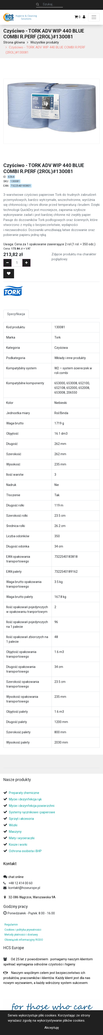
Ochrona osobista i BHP (25, 851)
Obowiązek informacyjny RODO (23, 939)
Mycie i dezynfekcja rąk (25, 799)
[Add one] (26, 263)
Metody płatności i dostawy (21, 934)
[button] (8, 273)
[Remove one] (7, 263)
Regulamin (11, 924)
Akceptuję (51, 1028)
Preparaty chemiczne (24, 793)
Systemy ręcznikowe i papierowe (32, 812)
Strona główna (14, 42)
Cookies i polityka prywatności (22, 929)
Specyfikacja (16, 314)
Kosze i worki (18, 844)
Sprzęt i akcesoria (21, 818)
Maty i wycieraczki (22, 838)
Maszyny (15, 831)
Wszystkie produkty (44, 42)
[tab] (4, 763)
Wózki (13, 825)
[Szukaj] (37, 4)
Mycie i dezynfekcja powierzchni (31, 806)
